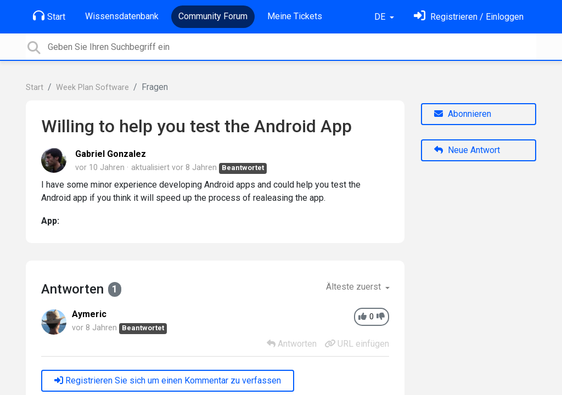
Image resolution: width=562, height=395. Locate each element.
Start (49, 16)
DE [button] (380, 17)
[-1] (380, 317)
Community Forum (213, 16)
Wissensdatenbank (122, 16)
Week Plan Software (92, 87)
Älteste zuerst (354, 286)
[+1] (362, 317)
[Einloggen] (468, 16)
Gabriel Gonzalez (110, 154)
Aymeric (89, 314)
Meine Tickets (294, 16)
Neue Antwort (467, 150)
